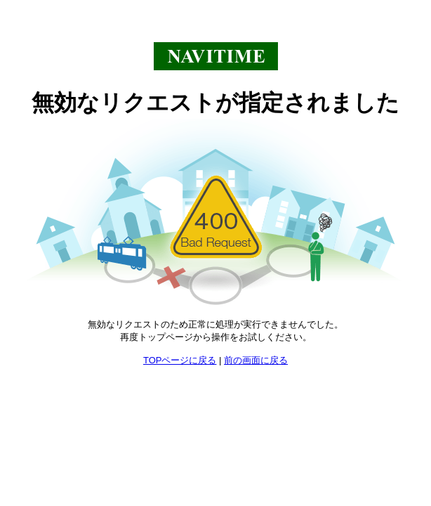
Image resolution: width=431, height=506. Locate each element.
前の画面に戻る (256, 360)
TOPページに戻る (180, 360)
